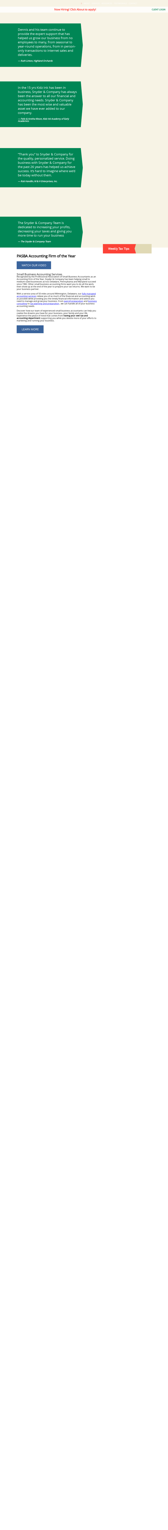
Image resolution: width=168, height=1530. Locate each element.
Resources (107, 3)
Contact (133, 3)
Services (96, 3)
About (87, 3)
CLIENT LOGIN (158, 9)
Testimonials (120, 3)
